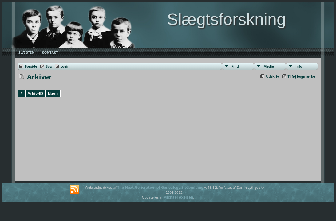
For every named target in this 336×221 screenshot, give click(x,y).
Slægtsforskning (226, 19)
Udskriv (272, 76)
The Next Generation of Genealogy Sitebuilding (160, 187)
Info (298, 66)
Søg (49, 66)
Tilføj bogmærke (301, 76)
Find (235, 66)
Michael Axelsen (178, 197)
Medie (268, 66)
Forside (31, 66)
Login (64, 66)
